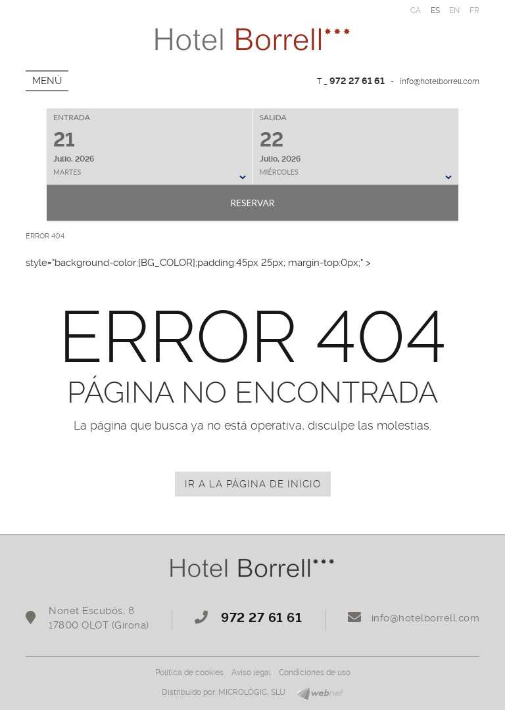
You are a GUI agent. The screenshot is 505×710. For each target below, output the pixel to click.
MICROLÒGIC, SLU (251, 692)
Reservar (252, 202)
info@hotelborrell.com (439, 81)
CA (415, 10)
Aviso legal (251, 672)
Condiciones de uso (314, 672)
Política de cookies (189, 672)
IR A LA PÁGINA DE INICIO (253, 484)
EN (454, 10)
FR (474, 10)
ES (436, 10)
